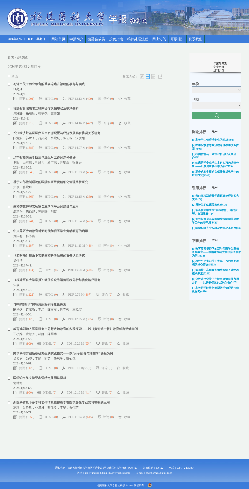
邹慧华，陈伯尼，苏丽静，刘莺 (35, 211)
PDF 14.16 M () (80, 123)
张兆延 (18, 89)
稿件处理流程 (137, 39)
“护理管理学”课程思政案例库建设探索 (39, 304)
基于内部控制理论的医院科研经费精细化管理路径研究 (50, 182)
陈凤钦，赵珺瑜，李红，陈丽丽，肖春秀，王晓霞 (47, 309)
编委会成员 (96, 39)
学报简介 (76, 39)
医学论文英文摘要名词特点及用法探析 (39, 378)
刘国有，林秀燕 (24, 236)
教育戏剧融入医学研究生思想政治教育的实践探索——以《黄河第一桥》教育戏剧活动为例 (75, 329)
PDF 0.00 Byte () (79, 368)
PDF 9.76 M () (79, 294)
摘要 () (26, 98)
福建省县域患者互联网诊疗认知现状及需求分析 (46, 108)
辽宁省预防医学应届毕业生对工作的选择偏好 (44, 157)
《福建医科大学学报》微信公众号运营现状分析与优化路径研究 (56, 280)
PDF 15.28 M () (79, 343)
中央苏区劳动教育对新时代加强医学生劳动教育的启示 (50, 231)
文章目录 (218, 66)
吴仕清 (18, 260)
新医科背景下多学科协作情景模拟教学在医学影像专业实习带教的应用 (61, 402)
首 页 (11, 57)
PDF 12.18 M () (79, 392)
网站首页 (58, 39)
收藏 (127, 98)
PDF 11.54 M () (80, 221)
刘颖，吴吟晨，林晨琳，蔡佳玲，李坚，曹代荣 (46, 407)
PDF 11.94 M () (80, 417)
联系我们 (196, 39)
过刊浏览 (22, 57)
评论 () (108, 98)
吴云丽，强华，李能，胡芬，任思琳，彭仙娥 (44, 358)
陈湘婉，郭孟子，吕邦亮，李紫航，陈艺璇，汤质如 (49, 138)
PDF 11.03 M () (80, 172)
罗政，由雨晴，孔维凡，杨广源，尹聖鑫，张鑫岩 (47, 162)
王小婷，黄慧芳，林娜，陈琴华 (35, 334)
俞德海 (18, 383)
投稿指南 (116, 39)
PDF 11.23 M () (80, 245)
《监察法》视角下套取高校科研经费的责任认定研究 (49, 255)
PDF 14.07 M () (80, 147)
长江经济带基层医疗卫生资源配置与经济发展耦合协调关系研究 (56, 133)
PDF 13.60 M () (80, 270)
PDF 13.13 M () (80, 98)
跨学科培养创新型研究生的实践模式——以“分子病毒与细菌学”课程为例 (63, 353)
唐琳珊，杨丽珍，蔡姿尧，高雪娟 (36, 113)
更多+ (214, 131)
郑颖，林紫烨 (22, 187)
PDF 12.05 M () (80, 319)
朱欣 (16, 285)
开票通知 (177, 39)
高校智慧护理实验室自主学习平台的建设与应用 (46, 206)
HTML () (51, 98)
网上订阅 (159, 39)
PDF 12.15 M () (80, 196)
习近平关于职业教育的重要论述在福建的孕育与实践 (49, 84)
